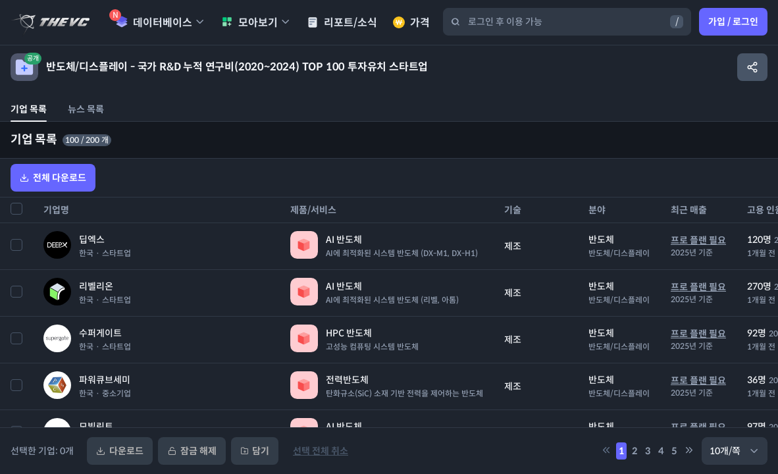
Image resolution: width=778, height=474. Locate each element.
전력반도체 (347, 380)
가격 (411, 23)
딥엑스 (92, 240)
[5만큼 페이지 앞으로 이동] (606, 451)
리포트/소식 (342, 23)
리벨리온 (96, 286)
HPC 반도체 (349, 333)
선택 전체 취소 (320, 451)
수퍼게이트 (100, 333)
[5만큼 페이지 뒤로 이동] (689, 451)
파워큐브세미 (104, 380)
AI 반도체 (344, 240)
